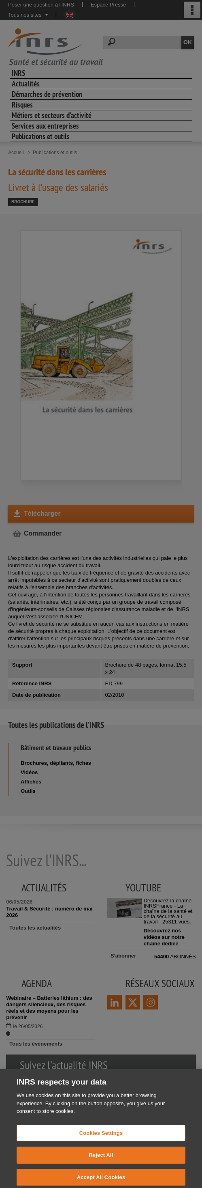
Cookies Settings (101, 1142)
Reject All (101, 1164)
